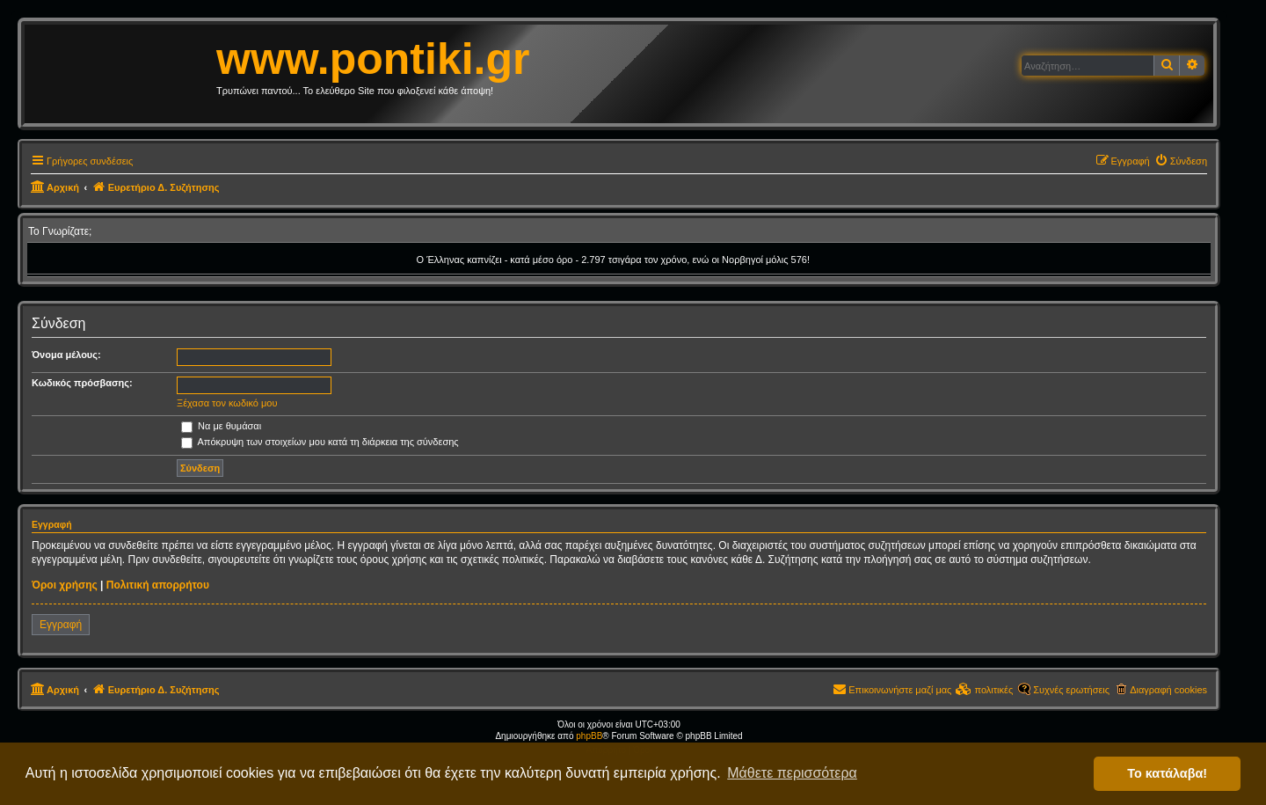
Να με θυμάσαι (221, 426)
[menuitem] (1180, 161)
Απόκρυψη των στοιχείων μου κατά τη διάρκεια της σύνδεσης (320, 441)
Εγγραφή (61, 624)
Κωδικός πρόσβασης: (82, 382)
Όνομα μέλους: (66, 354)
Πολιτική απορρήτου (157, 585)
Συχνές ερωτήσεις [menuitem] (1071, 689)
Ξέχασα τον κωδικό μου (227, 403)
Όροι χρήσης (65, 585)
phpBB (589, 736)
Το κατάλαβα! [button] (1167, 773)
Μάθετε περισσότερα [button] (792, 772)
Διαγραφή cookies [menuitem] (1168, 689)
